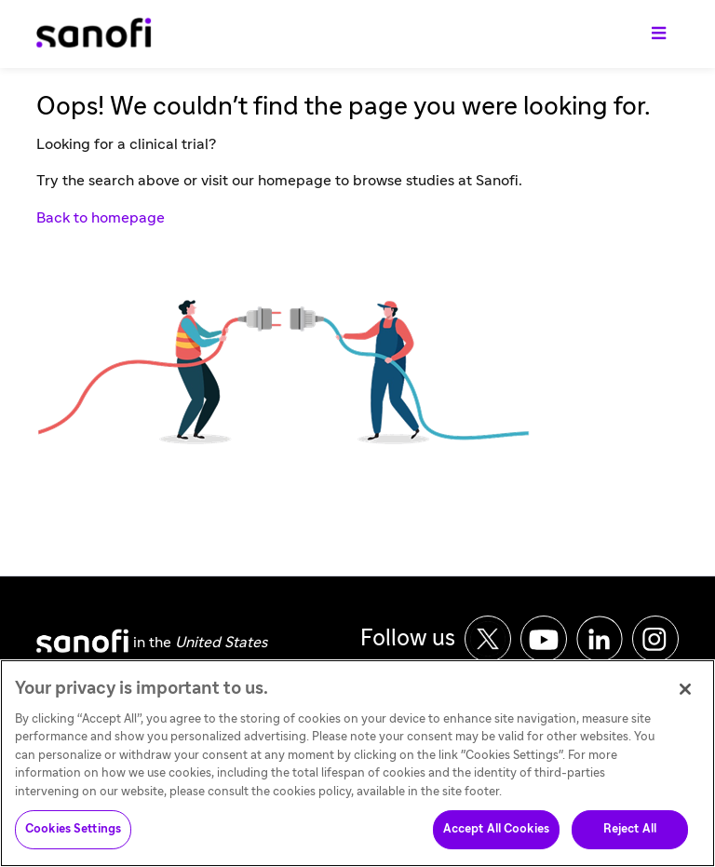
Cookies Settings (73, 837)
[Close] (685, 695)
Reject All (629, 837)
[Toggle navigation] (659, 34)
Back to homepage (100, 217)
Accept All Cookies (496, 837)
